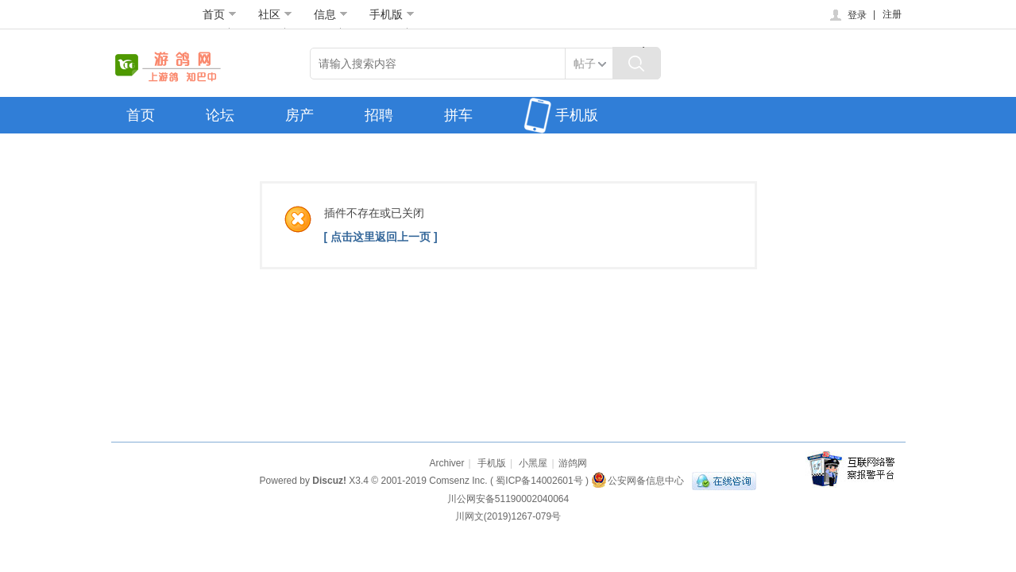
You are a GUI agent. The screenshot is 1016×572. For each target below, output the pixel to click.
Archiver (446, 463)
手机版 (392, 14)
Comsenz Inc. (458, 480)
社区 (275, 14)
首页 (220, 14)
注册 (892, 14)
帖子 (585, 63)
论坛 (220, 115)
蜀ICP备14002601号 (539, 480)
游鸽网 (572, 463)
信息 (331, 14)
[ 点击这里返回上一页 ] (381, 236)
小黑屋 (533, 463)
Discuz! (329, 480)
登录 (847, 15)
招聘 (379, 115)
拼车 (458, 115)
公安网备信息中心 (637, 480)
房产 (299, 115)
